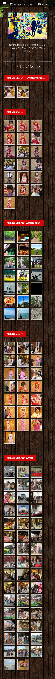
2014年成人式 (14, 321)
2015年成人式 (14, 111)
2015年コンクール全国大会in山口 (25, 78)
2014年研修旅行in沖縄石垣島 (23, 216)
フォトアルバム (27, 66)
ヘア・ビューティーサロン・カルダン (30, 666)
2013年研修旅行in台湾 (19, 437)
